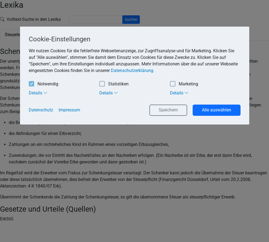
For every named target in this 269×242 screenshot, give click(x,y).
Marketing (184, 84)
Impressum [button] (69, 110)
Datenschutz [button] (41, 110)
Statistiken (114, 84)
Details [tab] (38, 93)
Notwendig (43, 84)
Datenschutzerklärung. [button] (132, 70)
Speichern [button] (168, 110)
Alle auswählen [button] (216, 110)
